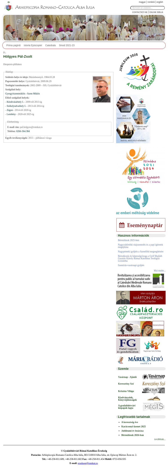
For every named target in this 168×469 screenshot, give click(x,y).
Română (151, 2)
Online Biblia (156, 11)
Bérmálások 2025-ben (128, 240)
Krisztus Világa (126, 391)
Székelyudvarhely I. (16, 106)
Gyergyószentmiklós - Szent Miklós (22, 93)
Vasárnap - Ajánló (127, 377)
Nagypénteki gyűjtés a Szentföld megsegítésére (140, 251)
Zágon (10, 110)
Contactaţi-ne (139, 11)
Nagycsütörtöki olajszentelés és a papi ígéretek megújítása (140, 245)
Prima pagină (13, 45)
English (159, 2)
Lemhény (11, 114)
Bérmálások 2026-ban (132, 435)
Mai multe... (160, 270)
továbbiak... (160, 439)
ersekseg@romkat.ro (88, 463)
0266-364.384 (23, 131)
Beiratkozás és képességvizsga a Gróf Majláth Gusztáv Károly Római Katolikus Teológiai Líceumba (140, 258)
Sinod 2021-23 (67, 45)
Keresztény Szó (126, 383)
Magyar (142, 2)
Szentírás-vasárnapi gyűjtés (131, 265)
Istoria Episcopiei (33, 45)
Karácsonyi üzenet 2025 (133, 426)
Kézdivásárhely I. (15, 102)
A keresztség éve (129, 422)
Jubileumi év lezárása (132, 431)
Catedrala (50, 45)
